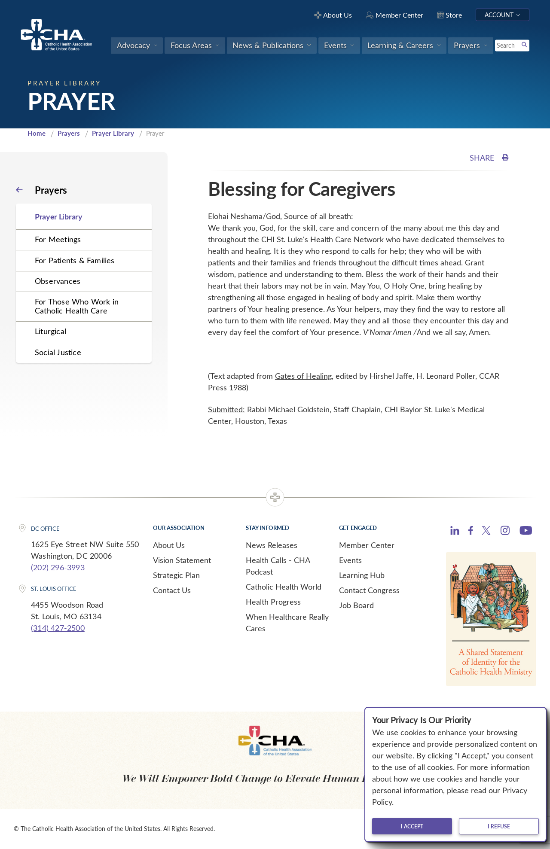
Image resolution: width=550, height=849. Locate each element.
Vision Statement (182, 560)
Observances (57, 281)
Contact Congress (369, 590)
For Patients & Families (75, 260)
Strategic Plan (176, 575)
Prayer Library (113, 133)
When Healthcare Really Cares (287, 622)
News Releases (271, 545)
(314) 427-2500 (58, 628)
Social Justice (58, 352)
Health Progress (273, 601)
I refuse (499, 826)
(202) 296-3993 (58, 567)
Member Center (366, 545)
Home (37, 133)
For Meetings (58, 239)
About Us (169, 545)
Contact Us (172, 590)
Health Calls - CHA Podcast (278, 566)
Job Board (356, 605)
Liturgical (50, 331)
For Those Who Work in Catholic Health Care (77, 306)
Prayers (69, 133)
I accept (412, 826)
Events (350, 560)
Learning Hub (362, 575)
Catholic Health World (283, 586)
